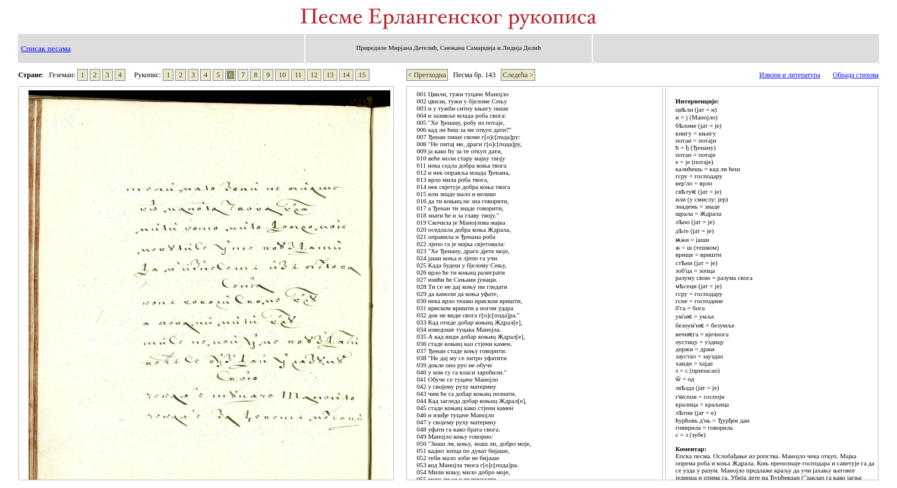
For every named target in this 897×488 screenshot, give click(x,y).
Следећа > (518, 75)
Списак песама (46, 48)
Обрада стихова (856, 75)
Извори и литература (789, 75)
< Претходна (427, 75)
